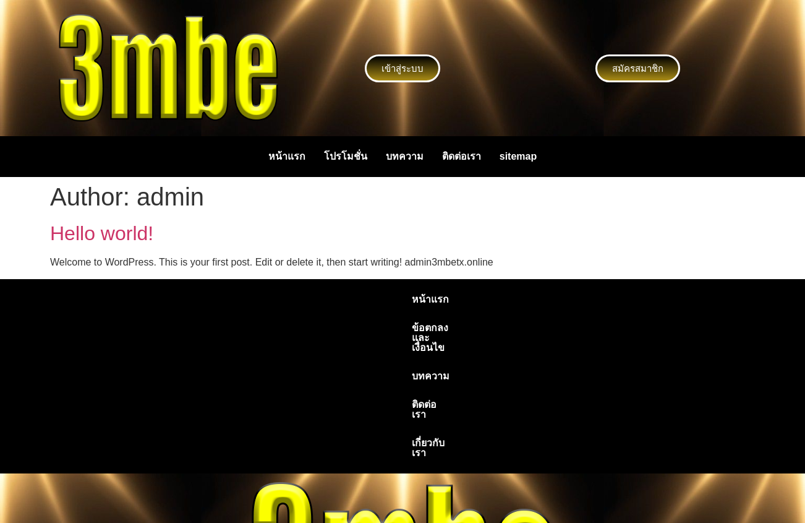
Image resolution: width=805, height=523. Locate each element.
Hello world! (101, 233)
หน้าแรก (286, 156)
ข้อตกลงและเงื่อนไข (341, 299)
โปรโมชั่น (345, 156)
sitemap (518, 156)
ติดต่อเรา (461, 156)
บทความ (405, 156)
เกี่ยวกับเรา (540, 299)
